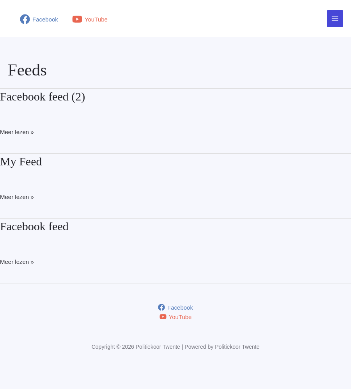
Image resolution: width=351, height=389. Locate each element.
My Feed (21, 161)
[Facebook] (39, 19)
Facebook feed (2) (42, 96)
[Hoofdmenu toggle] (335, 18)
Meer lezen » (17, 132)
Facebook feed (34, 226)
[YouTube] (90, 19)
